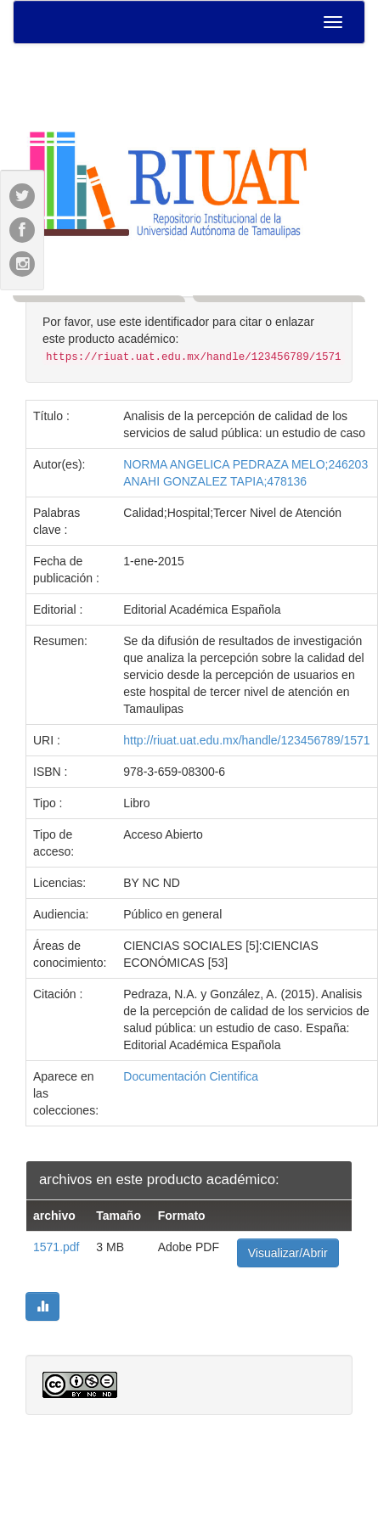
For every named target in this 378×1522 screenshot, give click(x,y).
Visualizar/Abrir (288, 1253)
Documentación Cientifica (190, 1076)
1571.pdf (56, 1247)
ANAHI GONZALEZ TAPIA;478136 (215, 481)
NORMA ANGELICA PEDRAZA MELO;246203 (245, 464)
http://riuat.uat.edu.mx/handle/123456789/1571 (246, 740)
